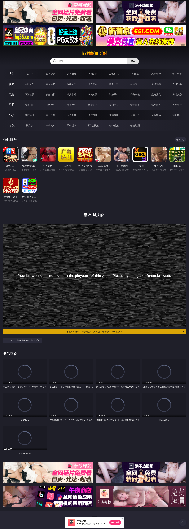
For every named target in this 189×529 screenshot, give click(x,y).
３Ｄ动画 (92, 84)
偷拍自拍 (50, 94)
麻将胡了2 (113, 73)
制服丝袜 (114, 94)
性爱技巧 (177, 115)
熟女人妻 (114, 84)
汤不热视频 (93, 125)
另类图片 (177, 104)
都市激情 (29, 115)
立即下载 (115, 522)
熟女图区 (156, 104)
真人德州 (50, 73)
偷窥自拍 (29, 104)
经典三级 (135, 94)
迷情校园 (114, 115)
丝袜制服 (135, 84)
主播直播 (156, 84)
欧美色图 (71, 104)
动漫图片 (92, 104)
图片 (12, 105)
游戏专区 (92, 73)
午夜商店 (50, 125)
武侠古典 (92, 115)
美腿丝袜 (114, 104)
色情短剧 (135, 125)
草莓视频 (71, 125)
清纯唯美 (135, 104)
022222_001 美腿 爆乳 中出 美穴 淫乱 (22, 340)
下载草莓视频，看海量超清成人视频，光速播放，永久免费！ (126, 331)
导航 (12, 125)
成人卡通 (71, 94)
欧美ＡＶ (71, 84)
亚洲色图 (50, 104)
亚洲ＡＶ (29, 84)
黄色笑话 (156, 115)
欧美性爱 (92, 94)
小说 (12, 115)
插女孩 (29, 125)
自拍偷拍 (50, 84)
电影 (12, 94)
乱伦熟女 (156, 94)
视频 (12, 84)
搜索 (133, 61)
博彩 (12, 74)
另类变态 (177, 94)
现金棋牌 (156, 73)
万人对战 (71, 73)
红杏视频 (114, 125)
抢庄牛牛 (177, 73)
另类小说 (135, 115)
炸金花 (135, 73)
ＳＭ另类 (177, 84)
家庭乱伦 (50, 115)
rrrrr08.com (94, 54)
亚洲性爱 (29, 94)
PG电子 (29, 73)
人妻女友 (71, 115)
